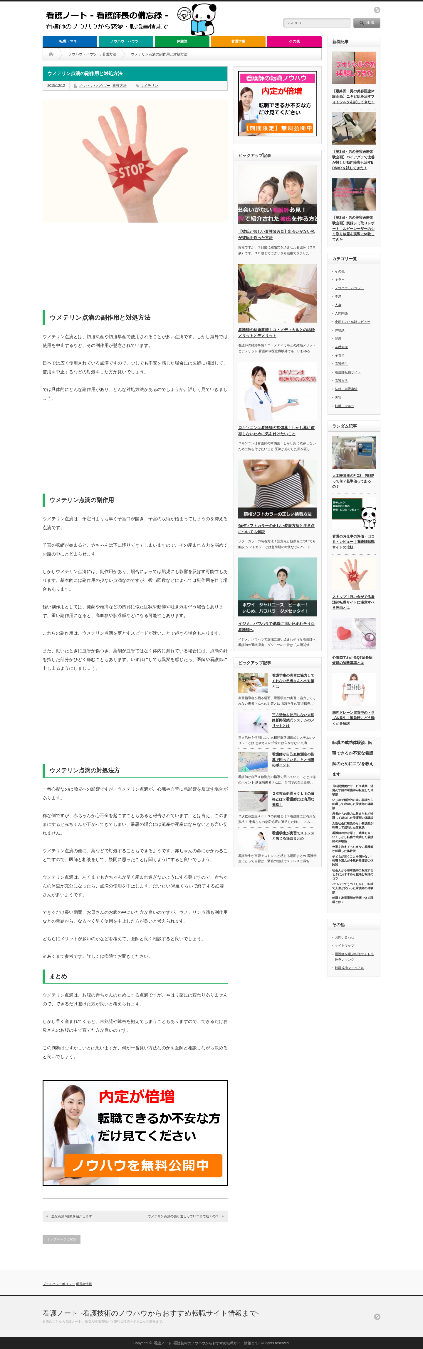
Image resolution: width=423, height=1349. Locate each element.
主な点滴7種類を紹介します (71, 1216)
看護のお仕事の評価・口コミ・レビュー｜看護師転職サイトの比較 (353, 541)
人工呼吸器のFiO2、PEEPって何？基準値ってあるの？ (353, 481)
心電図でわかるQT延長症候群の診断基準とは (352, 660)
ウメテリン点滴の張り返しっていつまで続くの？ (183, 1216)
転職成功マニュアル (349, 968)
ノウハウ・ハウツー (126, 41)
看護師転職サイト (348, 372)
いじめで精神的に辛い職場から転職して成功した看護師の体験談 (352, 804)
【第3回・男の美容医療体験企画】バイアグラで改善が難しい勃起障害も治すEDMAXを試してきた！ (353, 160)
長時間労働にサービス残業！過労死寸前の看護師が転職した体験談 (352, 790)
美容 (338, 397)
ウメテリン (149, 86)
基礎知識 (341, 347)
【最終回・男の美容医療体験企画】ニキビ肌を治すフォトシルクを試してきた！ (353, 96)
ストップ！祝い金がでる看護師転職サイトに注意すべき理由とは (353, 602)
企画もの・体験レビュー (352, 321)
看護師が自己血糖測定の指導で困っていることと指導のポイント (293, 759)
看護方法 (109, 54)
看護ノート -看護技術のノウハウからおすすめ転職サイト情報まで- (151, 1313)
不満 (338, 296)
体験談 (182, 41)
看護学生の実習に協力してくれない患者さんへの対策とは (293, 680)
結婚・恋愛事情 (346, 389)
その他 (294, 41)
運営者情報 (84, 1284)
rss (377, 10)
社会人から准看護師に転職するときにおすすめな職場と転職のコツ (352, 874)
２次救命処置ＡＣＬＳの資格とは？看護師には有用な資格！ (293, 799)
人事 (338, 305)
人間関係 (341, 313)
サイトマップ (344, 945)
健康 (338, 338)
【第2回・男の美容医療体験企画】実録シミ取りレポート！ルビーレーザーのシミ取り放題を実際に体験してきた (353, 229)
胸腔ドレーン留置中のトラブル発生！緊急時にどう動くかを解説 (353, 718)
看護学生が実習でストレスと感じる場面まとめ (293, 836)
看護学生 (238, 41)
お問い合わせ (344, 937)
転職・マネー (69, 41)
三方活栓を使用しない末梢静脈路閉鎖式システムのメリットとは (293, 720)
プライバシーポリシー (59, 1284)
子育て (340, 355)
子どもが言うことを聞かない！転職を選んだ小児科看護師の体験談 (352, 860)
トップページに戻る (61, 1239)
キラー (340, 279)
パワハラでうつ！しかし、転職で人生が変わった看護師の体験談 (352, 888)
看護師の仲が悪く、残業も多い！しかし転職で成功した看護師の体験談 (352, 837)
